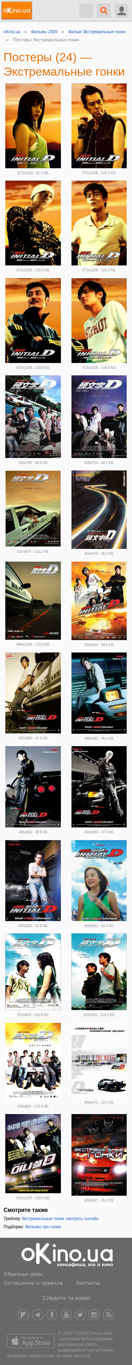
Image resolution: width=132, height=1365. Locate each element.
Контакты (88, 1283)
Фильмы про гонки (43, 1226)
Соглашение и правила (33, 1283)
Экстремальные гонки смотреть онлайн (60, 1218)
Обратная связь (23, 1274)
